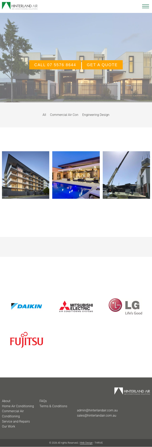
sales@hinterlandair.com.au (96, 415)
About (6, 401)
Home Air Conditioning (18, 406)
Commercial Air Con (64, 115)
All (44, 115)
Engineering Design (95, 115)
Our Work (8, 426)
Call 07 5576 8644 (55, 65)
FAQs (43, 401)
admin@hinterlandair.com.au (97, 410)
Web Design (86, 442)
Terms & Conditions (53, 406)
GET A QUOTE (102, 65)
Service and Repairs (16, 421)
